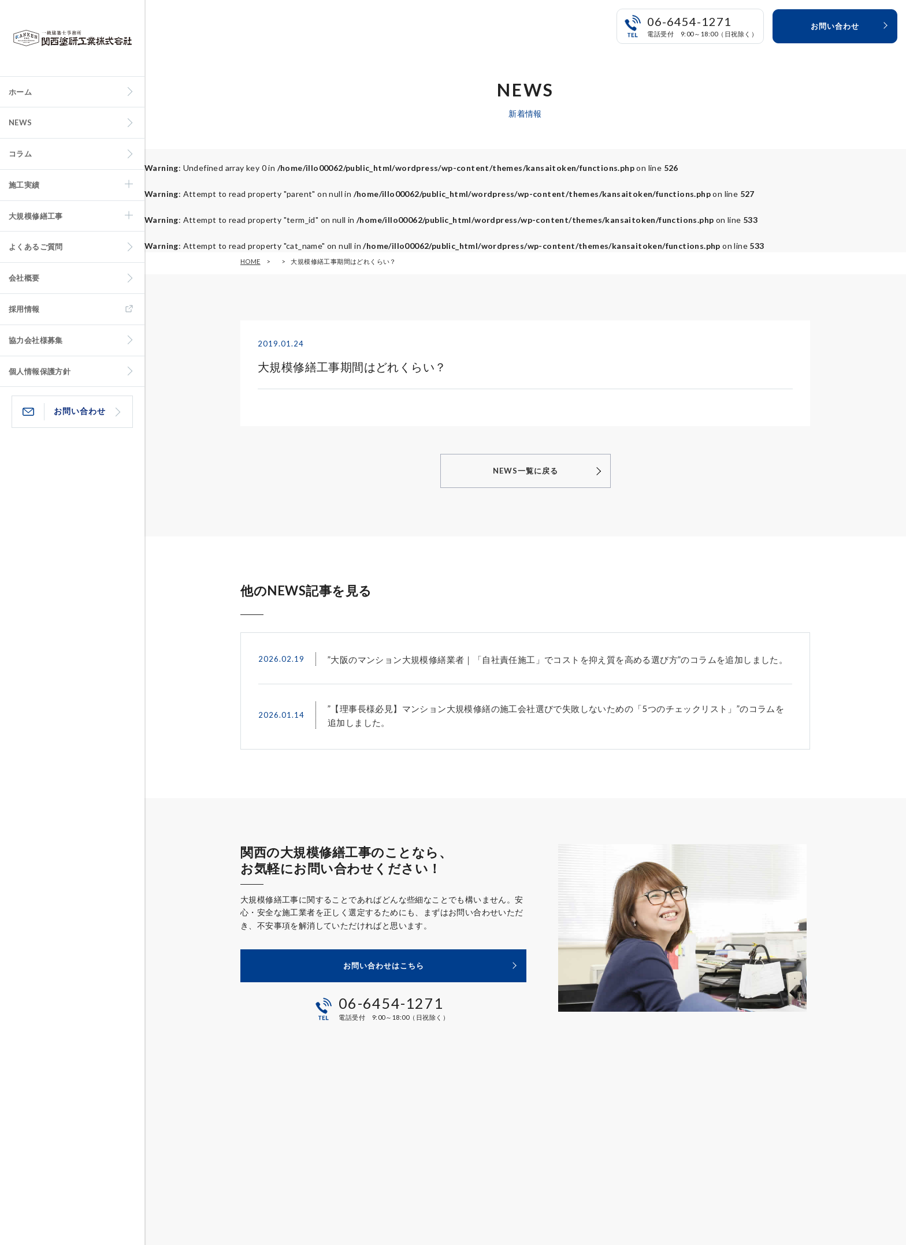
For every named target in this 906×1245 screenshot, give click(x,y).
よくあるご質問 (36, 246)
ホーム (20, 91)
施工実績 (24, 184)
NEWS (20, 122)
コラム (20, 153)
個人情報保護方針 (39, 371)
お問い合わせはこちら (383, 965)
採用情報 (24, 309)
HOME (250, 261)
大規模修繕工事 (36, 216)
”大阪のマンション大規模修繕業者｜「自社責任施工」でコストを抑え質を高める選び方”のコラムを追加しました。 (558, 659)
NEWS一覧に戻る (525, 470)
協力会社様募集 (36, 340)
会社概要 (24, 277)
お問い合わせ (80, 411)
